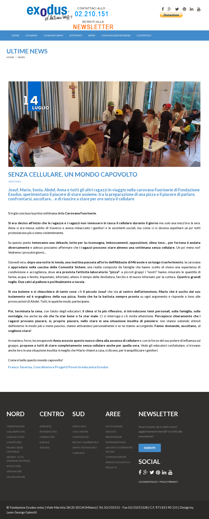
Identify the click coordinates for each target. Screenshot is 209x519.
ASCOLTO (111, 431)
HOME (15, 35)
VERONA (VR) (14, 471)
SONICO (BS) (14, 466)
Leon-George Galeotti (22, 512)
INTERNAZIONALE (116, 442)
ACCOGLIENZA (114, 426)
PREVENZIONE (114, 436)
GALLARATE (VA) (16, 431)
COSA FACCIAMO (53, 35)
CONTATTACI (144, 35)
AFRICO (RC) (79, 426)
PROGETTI (111, 467)
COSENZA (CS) (80, 436)
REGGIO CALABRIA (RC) (85, 442)
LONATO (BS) (14, 442)
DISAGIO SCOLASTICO (118, 462)
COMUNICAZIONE (116, 456)
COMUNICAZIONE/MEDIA (115, 35)
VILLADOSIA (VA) (16, 476)
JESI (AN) (44, 447)
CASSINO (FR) (47, 436)
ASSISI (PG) (45, 426)
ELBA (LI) (44, 442)
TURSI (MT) (78, 453)
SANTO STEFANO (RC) (84, 447)
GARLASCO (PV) (15, 436)
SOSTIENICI (75, 35)
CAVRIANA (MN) (15, 426)
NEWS (91, 35)
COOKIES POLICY (148, 481)
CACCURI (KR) (80, 431)
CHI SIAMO (31, 35)
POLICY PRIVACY (169, 481)
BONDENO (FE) (48, 431)
